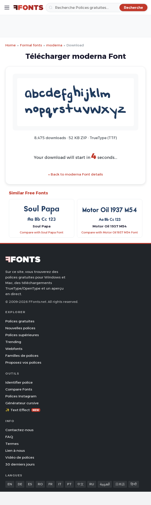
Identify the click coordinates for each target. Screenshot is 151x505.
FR (50, 484)
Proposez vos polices (23, 362)
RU (91, 484)
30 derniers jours (20, 464)
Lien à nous (15, 450)
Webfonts (13, 349)
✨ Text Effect (22, 410)
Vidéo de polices (19, 457)
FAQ (9, 437)
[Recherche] (97, 7)
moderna (54, 45)
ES (30, 484)
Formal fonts (31, 45)
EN (10, 484)
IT (59, 484)
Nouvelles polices (20, 328)
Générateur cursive (22, 403)
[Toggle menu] (7, 7)
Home (10, 45)
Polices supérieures (22, 335)
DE (20, 484)
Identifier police (19, 382)
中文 (80, 484)
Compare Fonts (18, 389)
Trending (13, 342)
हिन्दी (134, 484)
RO (40, 484)
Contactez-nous (19, 430)
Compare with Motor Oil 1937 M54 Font (109, 232)
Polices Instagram (20, 396)
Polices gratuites (19, 321)
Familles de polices (21, 355)
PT (69, 484)
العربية (105, 484)
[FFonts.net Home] (28, 7)
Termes (12, 444)
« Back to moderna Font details (75, 174)
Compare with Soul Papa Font (41, 232)
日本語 (120, 484)
